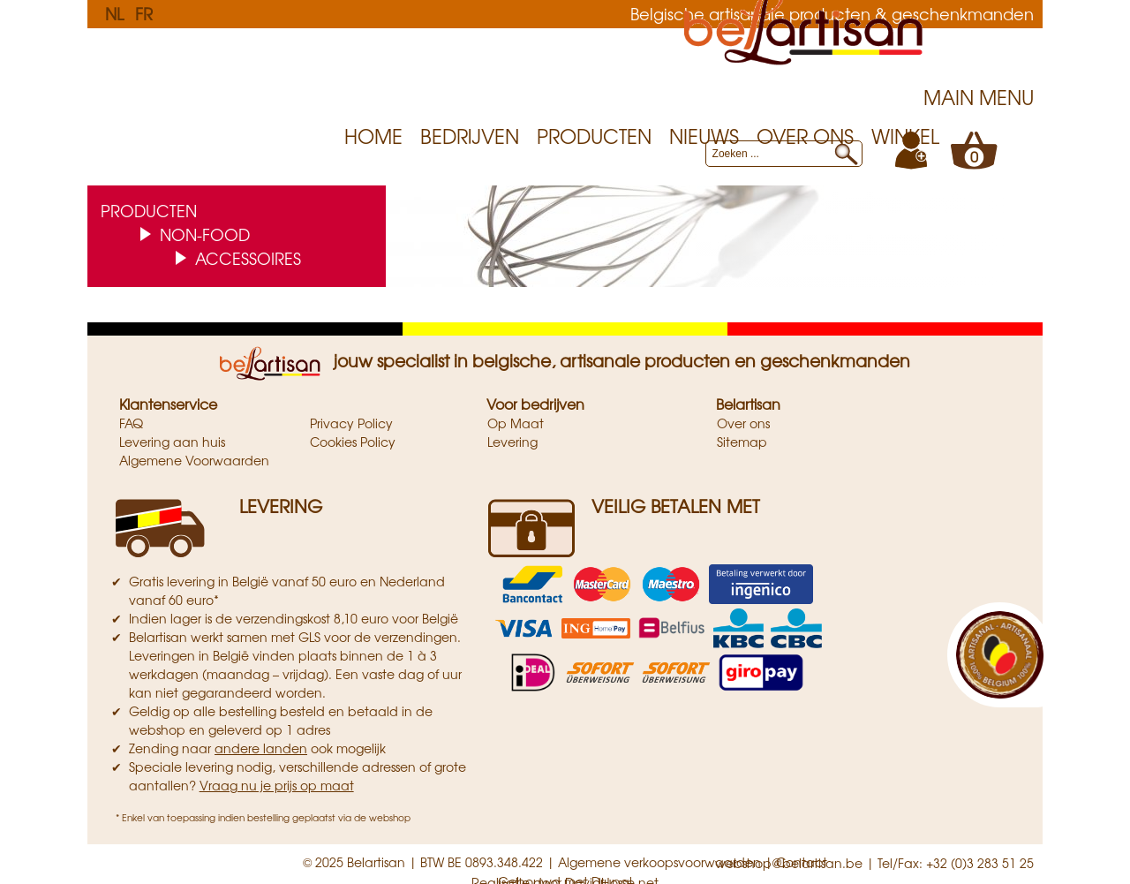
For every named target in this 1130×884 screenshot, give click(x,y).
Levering (512, 441)
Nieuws (704, 136)
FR (144, 13)
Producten (594, 136)
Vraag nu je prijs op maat (277, 785)
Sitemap (742, 441)
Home (373, 136)
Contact (801, 862)
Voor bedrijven (535, 403)
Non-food (205, 234)
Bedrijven (469, 136)
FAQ (131, 423)
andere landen (261, 748)
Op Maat (515, 423)
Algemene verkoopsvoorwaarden (659, 862)
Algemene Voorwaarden (194, 460)
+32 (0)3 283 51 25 (980, 863)
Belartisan (748, 403)
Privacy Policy (351, 423)
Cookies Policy (353, 441)
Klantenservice (168, 403)
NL (114, 13)
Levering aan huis (172, 441)
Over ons (805, 136)
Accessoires (248, 257)
